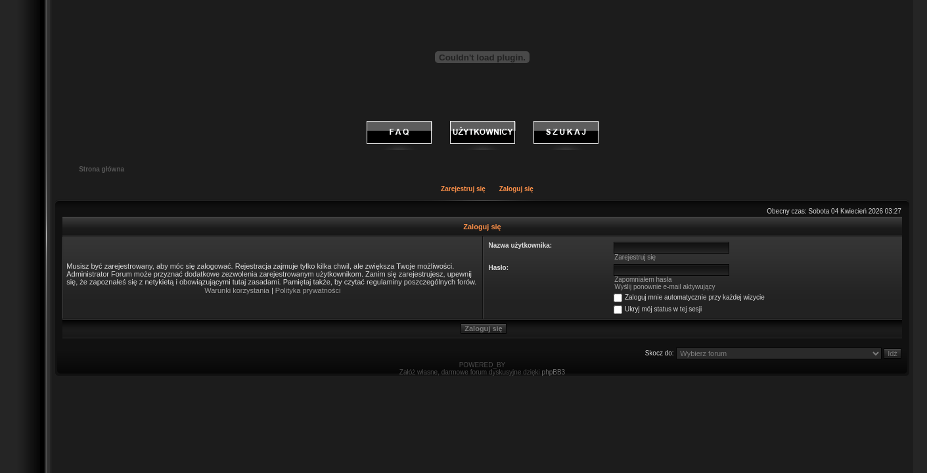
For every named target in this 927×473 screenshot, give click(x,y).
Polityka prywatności (308, 290)
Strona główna (101, 169)
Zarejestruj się (463, 188)
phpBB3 (554, 372)
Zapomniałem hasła (642, 279)
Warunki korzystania (236, 290)
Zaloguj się (516, 188)
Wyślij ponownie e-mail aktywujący (664, 286)
